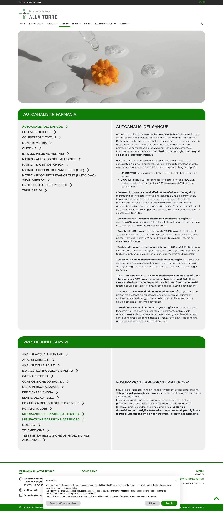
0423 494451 (30, 490)
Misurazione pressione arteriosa (53, 414)
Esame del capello (40, 397)
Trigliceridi (34, 190)
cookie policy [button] (71, 488)
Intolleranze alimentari (45, 153)
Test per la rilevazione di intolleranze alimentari (55, 438)
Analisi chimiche (38, 360)
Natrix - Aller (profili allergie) (51, 159)
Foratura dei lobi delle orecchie (53, 403)
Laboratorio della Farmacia (29, 2)
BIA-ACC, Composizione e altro (50, 370)
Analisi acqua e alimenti (45, 354)
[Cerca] (202, 23)
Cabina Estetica (37, 376)
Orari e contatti (193, 483)
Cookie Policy (197, 507)
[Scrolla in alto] (216, 499)
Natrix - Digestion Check (45, 164)
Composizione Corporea (45, 381)
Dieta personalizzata (43, 387)
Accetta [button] (169, 503)
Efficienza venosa (40, 392)
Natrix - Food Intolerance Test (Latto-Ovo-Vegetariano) (59, 177)
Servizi (65, 24)
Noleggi (31, 425)
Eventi (87, 24)
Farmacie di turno (105, 24)
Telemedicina (35, 430)
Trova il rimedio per (190, 479)
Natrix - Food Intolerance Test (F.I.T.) (55, 170)
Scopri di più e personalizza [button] (63, 503)
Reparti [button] (52, 24)
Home (22, 24)
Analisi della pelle (41, 365)
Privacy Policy (182, 507)
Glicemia (31, 148)
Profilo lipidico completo (47, 185)
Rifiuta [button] (152, 503)
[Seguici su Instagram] (204, 2)
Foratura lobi (37, 408)
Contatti (124, 24)
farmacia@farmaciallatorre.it (39, 495)
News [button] (76, 24)
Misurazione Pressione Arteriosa (53, 419)
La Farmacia (36, 24)
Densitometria (37, 143)
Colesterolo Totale (41, 137)
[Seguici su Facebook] (200, 2)
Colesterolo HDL (39, 132)
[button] (176, 480)
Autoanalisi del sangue (45, 126)
